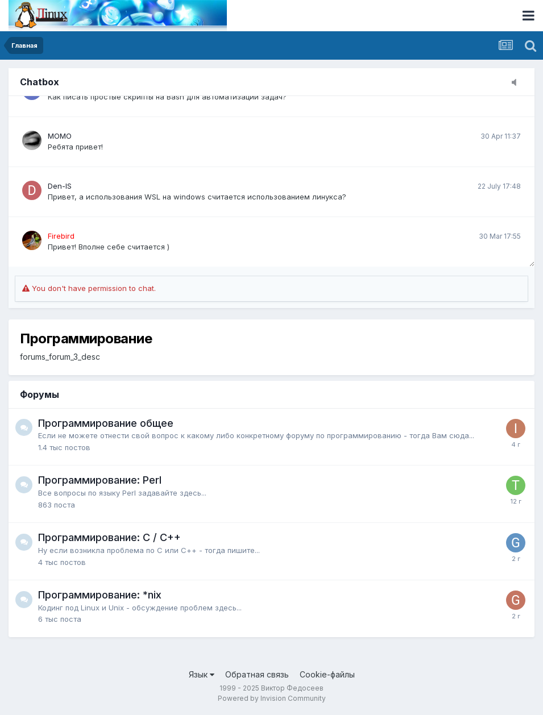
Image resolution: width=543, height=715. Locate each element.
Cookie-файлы (327, 674)
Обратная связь (257, 674)
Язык (201, 674)
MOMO (60, 135)
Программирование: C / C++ (109, 537)
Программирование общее (105, 423)
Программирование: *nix (99, 595)
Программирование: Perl (99, 480)
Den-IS (60, 185)
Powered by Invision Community (272, 698)
